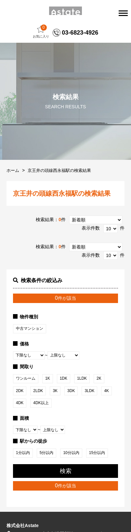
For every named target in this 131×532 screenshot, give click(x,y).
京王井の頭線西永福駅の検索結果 (59, 170)
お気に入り (41, 31)
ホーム (13, 170)
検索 (66, 471)
